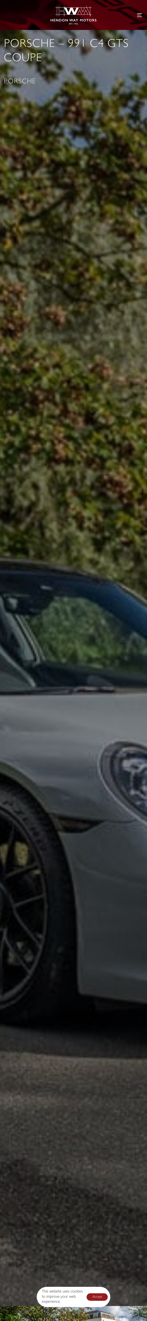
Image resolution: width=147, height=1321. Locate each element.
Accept (97, 1297)
